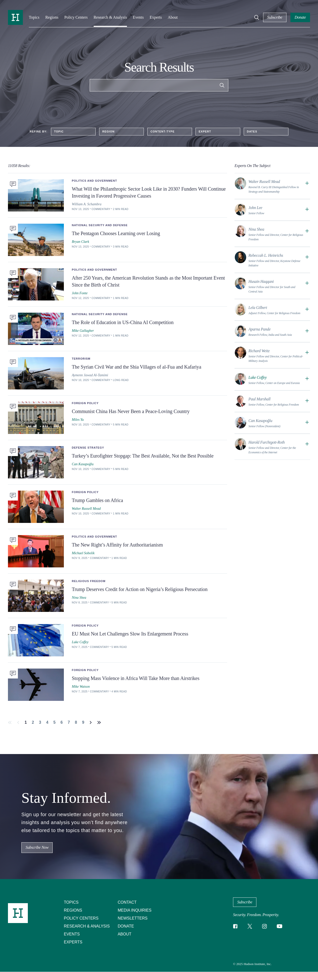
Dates (252, 131)
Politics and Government (94, 180)
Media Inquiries (135, 910)
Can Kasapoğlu (83, 464)
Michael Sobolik (83, 553)
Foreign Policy (85, 403)
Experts (156, 17)
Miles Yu (78, 420)
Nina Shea (79, 597)
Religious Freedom (89, 581)
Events (138, 17)
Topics (34, 17)
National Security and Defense (100, 225)
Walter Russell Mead (86, 508)
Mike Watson (81, 686)
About (173, 17)
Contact (127, 902)
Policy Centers (76, 17)
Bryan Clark (80, 242)
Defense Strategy (88, 447)
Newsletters (133, 918)
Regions (51, 17)
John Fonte (79, 293)
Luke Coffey (80, 642)
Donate (126, 926)
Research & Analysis (110, 17)
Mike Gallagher (83, 331)
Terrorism (81, 358)
